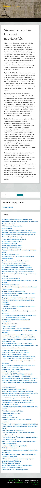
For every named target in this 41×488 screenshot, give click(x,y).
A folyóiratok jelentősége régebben (12, 226)
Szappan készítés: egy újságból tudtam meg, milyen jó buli (19, 454)
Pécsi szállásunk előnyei (9, 443)
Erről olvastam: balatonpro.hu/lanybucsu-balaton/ (16, 319)
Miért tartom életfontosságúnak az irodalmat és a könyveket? (20, 378)
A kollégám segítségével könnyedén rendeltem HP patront (19, 232)
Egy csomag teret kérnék (9, 309)
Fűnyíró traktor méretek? (9, 326)
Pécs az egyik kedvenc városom (11, 413)
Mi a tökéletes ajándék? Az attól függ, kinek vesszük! (17, 374)
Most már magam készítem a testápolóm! (14, 389)
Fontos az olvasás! (7, 207)
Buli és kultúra (6, 304)
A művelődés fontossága (9, 243)
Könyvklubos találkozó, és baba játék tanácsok (15, 352)
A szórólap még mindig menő (10, 254)
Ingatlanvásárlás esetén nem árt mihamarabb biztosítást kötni (20, 346)
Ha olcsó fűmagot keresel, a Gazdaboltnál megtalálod (17, 335)
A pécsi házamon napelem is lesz (12, 245)
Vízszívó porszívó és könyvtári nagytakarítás (15, 470)
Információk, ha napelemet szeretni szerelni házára (17, 343)
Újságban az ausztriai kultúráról (11, 463)
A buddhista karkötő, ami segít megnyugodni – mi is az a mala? (20, 222)
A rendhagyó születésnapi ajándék (12, 248)
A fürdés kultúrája (7, 228)
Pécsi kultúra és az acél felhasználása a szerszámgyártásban (20, 437)
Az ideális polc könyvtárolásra (10, 285)
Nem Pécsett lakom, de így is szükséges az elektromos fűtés (20, 393)
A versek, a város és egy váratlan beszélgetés (15, 261)
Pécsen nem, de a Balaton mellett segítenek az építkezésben (20, 424)
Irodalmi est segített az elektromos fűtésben (15, 348)
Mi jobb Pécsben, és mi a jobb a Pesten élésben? (16, 376)
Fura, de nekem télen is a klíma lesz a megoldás (16, 328)
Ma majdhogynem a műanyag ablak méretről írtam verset (18, 365)
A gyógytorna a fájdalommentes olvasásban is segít (17, 230)
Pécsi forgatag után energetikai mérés (13, 430)
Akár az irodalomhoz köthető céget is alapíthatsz (16, 265)
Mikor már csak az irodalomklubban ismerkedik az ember (18, 380)
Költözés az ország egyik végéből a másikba (15, 350)
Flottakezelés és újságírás (9, 324)
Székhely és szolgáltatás (9, 456)
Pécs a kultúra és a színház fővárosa (12, 411)
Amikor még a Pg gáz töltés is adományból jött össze (17, 269)
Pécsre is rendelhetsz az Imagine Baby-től (14, 446)
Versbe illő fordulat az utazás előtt (12, 467)
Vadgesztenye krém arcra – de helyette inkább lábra (17, 465)
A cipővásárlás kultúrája (9, 224)
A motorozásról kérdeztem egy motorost (14, 239)
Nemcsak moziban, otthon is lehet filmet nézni (15, 396)
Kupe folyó (11, 6)
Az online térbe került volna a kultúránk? (13, 291)
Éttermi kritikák (6, 322)
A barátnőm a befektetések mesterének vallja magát (17, 219)
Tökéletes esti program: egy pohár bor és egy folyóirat (17, 459)
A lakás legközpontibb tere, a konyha (12, 237)
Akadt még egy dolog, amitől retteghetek (14, 263)
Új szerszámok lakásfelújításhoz (11, 461)
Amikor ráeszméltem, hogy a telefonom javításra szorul (18, 272)
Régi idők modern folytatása (10, 448)
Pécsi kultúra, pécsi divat (9, 439)
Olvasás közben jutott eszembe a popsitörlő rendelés (17, 400)
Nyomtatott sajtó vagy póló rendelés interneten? (16, 398)
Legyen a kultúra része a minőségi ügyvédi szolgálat (17, 359)
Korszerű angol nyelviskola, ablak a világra (14, 354)
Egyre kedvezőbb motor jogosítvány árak (14, 317)
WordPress (19, 482)
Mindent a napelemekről (9, 387)
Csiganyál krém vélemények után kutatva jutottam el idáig (18, 306)
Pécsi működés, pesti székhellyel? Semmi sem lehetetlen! (19, 441)
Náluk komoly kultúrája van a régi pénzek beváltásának (17, 391)
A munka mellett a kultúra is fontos (12, 241)
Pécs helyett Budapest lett (9, 417)
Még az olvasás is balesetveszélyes (13, 367)
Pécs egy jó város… (7, 415)
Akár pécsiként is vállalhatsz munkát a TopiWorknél (17, 267)
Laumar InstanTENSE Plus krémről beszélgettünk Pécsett (18, 356)
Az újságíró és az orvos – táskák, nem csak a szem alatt (18, 298)
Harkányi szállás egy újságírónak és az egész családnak (18, 337)
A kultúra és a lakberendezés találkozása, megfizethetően (19, 235)
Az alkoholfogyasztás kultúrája (11, 278)
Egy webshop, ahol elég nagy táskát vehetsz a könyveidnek (19, 315)
